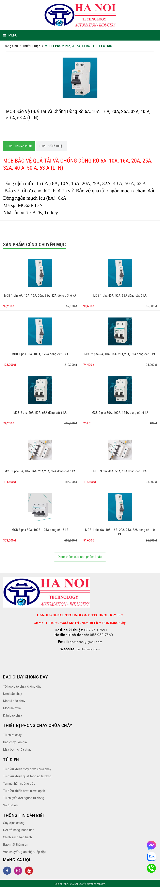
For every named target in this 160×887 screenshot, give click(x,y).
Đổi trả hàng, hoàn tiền (20, 829)
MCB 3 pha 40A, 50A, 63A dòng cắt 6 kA (120, 471)
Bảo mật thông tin (17, 843)
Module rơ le (13, 707)
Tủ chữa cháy (14, 734)
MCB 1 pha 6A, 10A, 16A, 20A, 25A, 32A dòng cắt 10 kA (120, 532)
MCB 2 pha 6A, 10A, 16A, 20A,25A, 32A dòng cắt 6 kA (120, 354)
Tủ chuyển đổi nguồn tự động (26, 797)
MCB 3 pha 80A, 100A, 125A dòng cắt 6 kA (40, 530)
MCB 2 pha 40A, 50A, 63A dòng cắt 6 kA (40, 412)
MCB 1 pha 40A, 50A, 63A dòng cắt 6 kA (120, 295)
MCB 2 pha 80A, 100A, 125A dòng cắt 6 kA (120, 412)
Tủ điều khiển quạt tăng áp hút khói (31, 775)
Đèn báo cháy (14, 692)
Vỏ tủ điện (11, 804)
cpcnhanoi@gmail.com (86, 641)
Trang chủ (11, 46)
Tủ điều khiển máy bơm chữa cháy (30, 768)
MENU (10, 35)
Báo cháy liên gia (16, 741)
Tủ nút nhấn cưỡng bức (22, 782)
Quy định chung (15, 822)
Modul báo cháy (15, 700)
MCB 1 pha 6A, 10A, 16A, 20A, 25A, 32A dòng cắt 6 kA (40, 295)
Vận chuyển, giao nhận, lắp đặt (27, 850)
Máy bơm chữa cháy (19, 748)
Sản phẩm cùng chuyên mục (34, 244)
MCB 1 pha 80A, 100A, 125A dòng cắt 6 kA (40, 354)
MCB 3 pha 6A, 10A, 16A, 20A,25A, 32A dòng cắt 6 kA (40, 471)
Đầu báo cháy (14, 714)
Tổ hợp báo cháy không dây (25, 685)
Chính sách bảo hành (20, 836)
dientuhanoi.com (88, 648)
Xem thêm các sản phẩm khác (80, 556)
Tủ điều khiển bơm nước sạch (27, 789)
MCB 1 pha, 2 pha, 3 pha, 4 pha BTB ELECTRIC (81, 46)
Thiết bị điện (32, 46)
